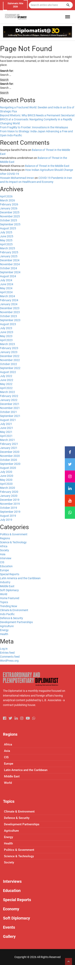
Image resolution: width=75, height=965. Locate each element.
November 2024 (10, 264)
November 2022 (10, 360)
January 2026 (8, 208)
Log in (4, 648)
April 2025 (6, 244)
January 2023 (8, 352)
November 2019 (10, 503)
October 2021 (8, 412)
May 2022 (6, 384)
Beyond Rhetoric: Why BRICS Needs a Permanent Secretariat (37, 115)
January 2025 (8, 256)
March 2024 (7, 296)
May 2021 (6, 432)
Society (4, 550)
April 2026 (6, 196)
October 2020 (8, 459)
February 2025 (9, 252)
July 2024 (6, 280)
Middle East (7, 586)
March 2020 (7, 487)
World (3, 594)
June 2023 (6, 332)
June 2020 (6, 475)
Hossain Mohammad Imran (17, 177)
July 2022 (6, 376)
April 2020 (6, 483)
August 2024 (8, 276)
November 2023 (10, 312)
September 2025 (10, 224)
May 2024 (6, 288)
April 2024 (6, 292)
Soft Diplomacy (9, 590)
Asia (2, 554)
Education (6, 566)
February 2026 (9, 204)
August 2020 (8, 467)
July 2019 (6, 519)
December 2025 (9, 212)
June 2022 (6, 380)
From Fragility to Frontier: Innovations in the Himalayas (34, 127)
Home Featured (9, 598)
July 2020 (6, 471)
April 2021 (6, 435)
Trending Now (8, 606)
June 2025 (6, 236)
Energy (4, 630)
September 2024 (10, 272)
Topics (4, 602)
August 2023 (8, 324)
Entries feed (7, 652)
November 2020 (10, 455)
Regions (5, 538)
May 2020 (6, 479)
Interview (5, 558)
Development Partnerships (16, 622)
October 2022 (8, 364)
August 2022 (8, 372)
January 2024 (8, 304)
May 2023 (6, 336)
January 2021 (8, 447)
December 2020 (9, 451)
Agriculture (7, 626)
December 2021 (9, 404)
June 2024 (6, 284)
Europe (4, 570)
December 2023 (9, 308)
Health (4, 634)
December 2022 (9, 356)
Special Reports (9, 574)
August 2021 (8, 420)
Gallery (9, 936)
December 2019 (9, 499)
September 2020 (10, 463)
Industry (5, 582)
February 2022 (9, 396)
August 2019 (8, 515)
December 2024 (9, 260)
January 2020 (8, 495)
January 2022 (8, 400)
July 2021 (6, 424)
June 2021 (6, 428)
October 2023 (8, 316)
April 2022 (6, 388)
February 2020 (9, 491)
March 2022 (7, 392)
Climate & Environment (14, 610)
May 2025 (6, 240)
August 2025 (8, 228)
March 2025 (7, 248)
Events (9, 927)
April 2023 (6, 340)
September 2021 (10, 416)
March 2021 (7, 439)
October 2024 (8, 268)
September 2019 (10, 511)
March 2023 (7, 344)
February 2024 (9, 300)
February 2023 (9, 348)
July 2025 (6, 232)
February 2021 (9, 443)
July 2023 (6, 328)
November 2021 (10, 408)
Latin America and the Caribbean (20, 578)
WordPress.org (9, 660)
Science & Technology (13, 542)
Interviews (12, 881)
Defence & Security (11, 618)
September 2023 (10, 320)
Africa (3, 546)
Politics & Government (13, 534)
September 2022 (10, 368)
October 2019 (8, 507)
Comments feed (10, 656)
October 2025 (8, 220)
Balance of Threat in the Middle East (47, 165)
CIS (2, 562)
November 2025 (10, 216)
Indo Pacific (7, 614)
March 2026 (7, 200)
